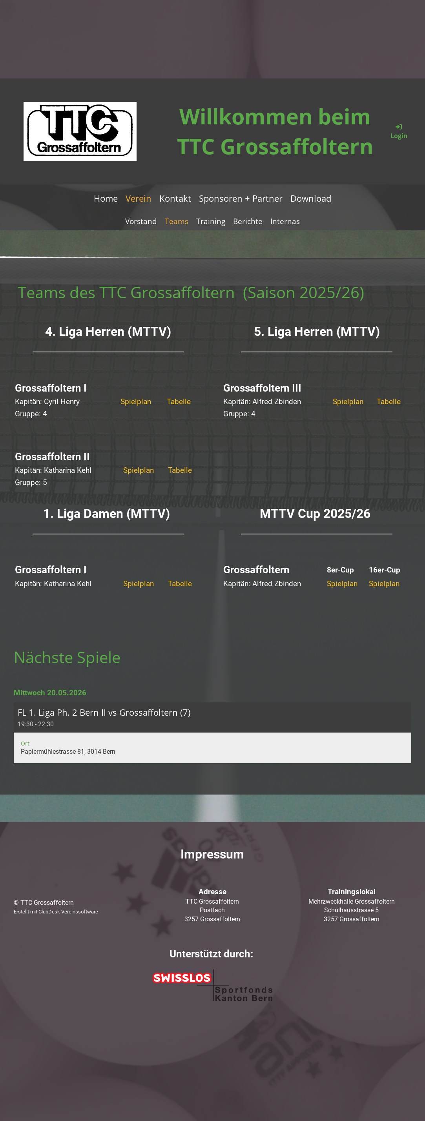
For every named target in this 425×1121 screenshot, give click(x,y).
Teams (176, 221)
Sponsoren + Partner (241, 198)
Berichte (248, 221)
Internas (285, 221)
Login (399, 131)
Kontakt (175, 198)
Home (106, 198)
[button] (212, 732)
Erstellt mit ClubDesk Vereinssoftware (56, 912)
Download (310, 198)
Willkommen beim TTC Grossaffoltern (275, 131)
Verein (138, 198)
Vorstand (141, 221)
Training (210, 221)
